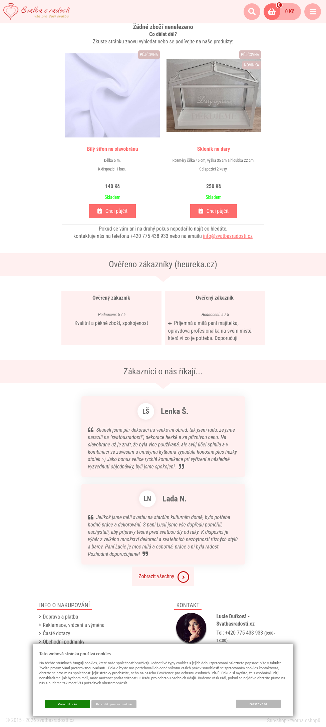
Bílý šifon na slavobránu (112, 149)
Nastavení (258, 704)
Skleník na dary (213, 149)
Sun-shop (277, 720)
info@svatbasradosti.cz (228, 236)
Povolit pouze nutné (114, 704)
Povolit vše (67, 704)
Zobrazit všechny (163, 577)
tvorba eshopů (305, 720)
